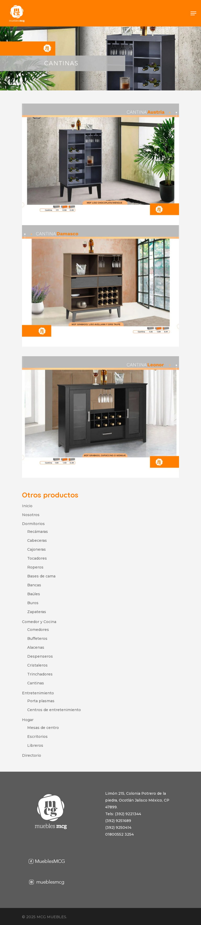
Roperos (35, 567)
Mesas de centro (43, 727)
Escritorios (37, 736)
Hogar (28, 719)
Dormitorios (33, 523)
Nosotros (31, 514)
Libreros (35, 745)
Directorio (31, 755)
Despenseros (40, 656)
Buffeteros (37, 638)
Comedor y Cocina (39, 621)
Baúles (33, 594)
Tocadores (37, 558)
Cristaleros (37, 665)
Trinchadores (40, 674)
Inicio (27, 506)
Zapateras (36, 611)
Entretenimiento (38, 693)
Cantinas (35, 683)
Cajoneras (36, 549)
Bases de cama (41, 576)
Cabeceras (37, 540)
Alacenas (35, 647)
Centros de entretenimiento (54, 709)
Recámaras (37, 531)
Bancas (34, 585)
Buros (32, 603)
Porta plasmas (40, 701)
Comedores (38, 629)
